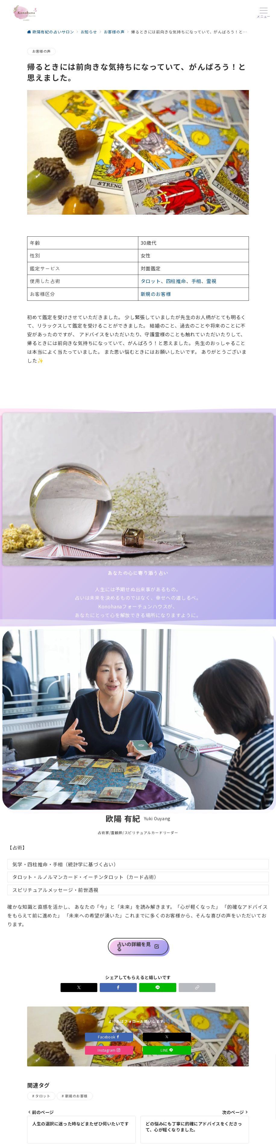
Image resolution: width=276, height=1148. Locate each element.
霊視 (211, 281)
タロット (151, 281)
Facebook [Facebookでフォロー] (109, 1036)
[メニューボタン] (263, 13)
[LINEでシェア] (157, 987)
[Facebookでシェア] (118, 987)
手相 (196, 281)
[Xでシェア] (79, 987)
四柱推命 (176, 281)
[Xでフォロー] (167, 1037)
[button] (197, 987)
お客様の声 (41, 51)
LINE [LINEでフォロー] (167, 1050)
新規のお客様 (156, 293)
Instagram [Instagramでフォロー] (109, 1050)
